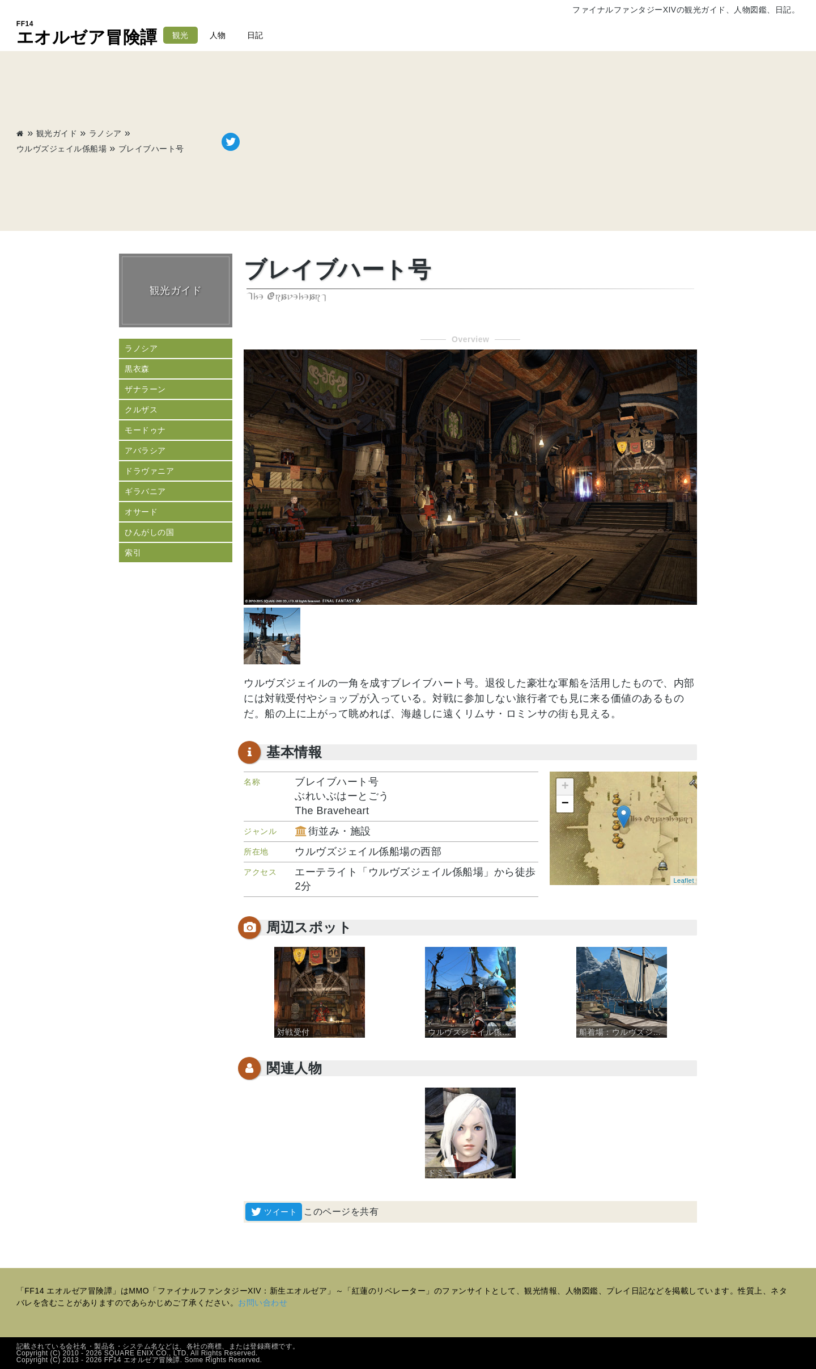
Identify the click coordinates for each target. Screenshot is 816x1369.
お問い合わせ (262, 1302)
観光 (180, 35)
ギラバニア (145, 491)
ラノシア (105, 133)
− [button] (566, 803)
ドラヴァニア (149, 470)
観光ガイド (57, 133)
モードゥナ (145, 430)
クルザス (141, 409)
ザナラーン (145, 389)
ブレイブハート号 (151, 148)
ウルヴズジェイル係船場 (61, 148)
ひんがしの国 (149, 532)
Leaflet (683, 880)
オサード (141, 511)
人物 (218, 35)
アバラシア (145, 450)
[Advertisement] (520, 141)
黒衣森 (137, 368)
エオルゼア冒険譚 (87, 33)
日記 (255, 35)
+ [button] (566, 786)
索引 (133, 552)
